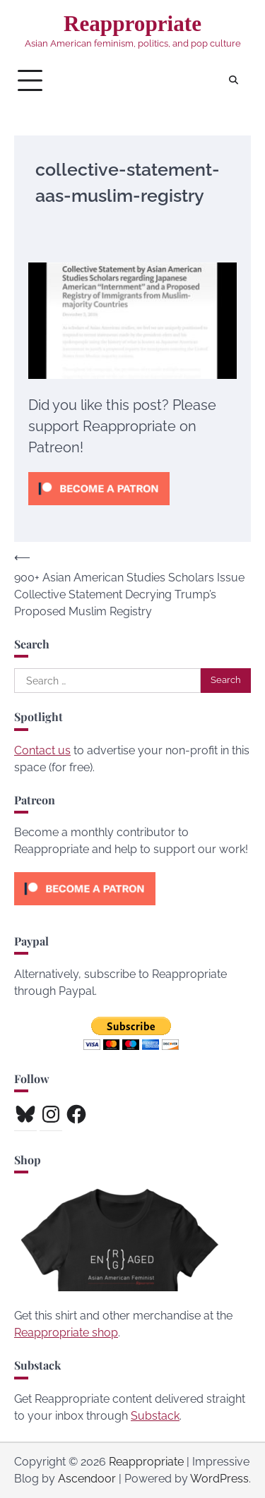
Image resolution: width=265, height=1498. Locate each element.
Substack (155, 1416)
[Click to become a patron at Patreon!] (99, 508)
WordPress (219, 1478)
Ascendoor (87, 1478)
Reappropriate (132, 23)
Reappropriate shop (66, 1332)
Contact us (42, 750)
